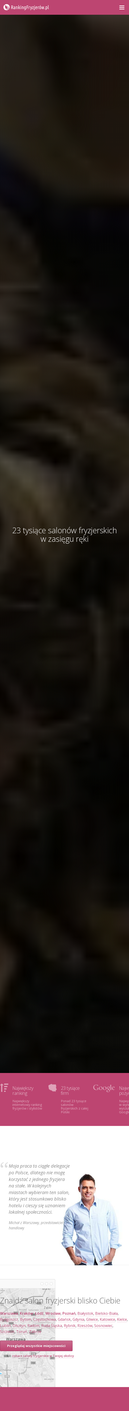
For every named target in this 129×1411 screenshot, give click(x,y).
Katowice (107, 1319)
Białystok (85, 1313)
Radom (33, 1325)
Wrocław (53, 1313)
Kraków (26, 1313)
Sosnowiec (103, 1325)
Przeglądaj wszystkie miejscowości (36, 1346)
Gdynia (78, 1319)
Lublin (5, 1325)
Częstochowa (44, 1319)
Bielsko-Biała (106, 1313)
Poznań (69, 1313)
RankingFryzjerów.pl (26, 7)
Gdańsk (64, 1319)
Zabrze (35, 1331)
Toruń (21, 1331)
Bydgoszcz (9, 1319)
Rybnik (70, 1325)
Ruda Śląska (51, 1325)
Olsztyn (19, 1325)
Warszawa (9, 1313)
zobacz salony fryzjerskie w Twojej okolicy (43, 1356)
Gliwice (92, 1319)
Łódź (39, 1313)
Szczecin (7, 1331)
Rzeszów (84, 1325)
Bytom (25, 1319)
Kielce (122, 1319)
